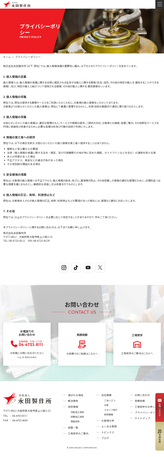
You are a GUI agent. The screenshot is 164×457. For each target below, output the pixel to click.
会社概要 (106, 397)
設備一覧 (73, 429)
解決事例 (73, 402)
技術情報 (73, 408)
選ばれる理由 (75, 397)
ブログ (105, 439)
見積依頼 (140, 402)
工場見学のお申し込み (147, 408)
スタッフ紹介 (111, 411)
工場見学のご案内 (78, 435)
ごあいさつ (109, 402)
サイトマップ (142, 420)
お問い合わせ (142, 397)
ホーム (7, 57)
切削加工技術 (77, 413)
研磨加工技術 (77, 418)
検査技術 (75, 423)
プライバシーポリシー (147, 414)
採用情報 (108, 415)
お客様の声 (107, 422)
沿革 (106, 406)
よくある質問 (109, 427)
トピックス (107, 433)
